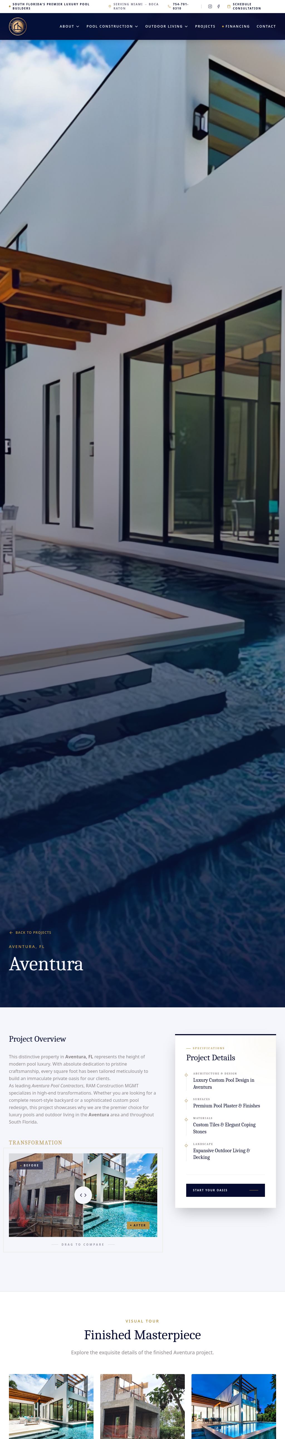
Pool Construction (113, 26)
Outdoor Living (166, 26)
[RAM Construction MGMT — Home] (18, 26)
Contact (266, 26)
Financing (236, 26)
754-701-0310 (178, 6)
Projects (205, 26)
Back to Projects (30, 932)
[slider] (83, 1195)
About (70, 26)
